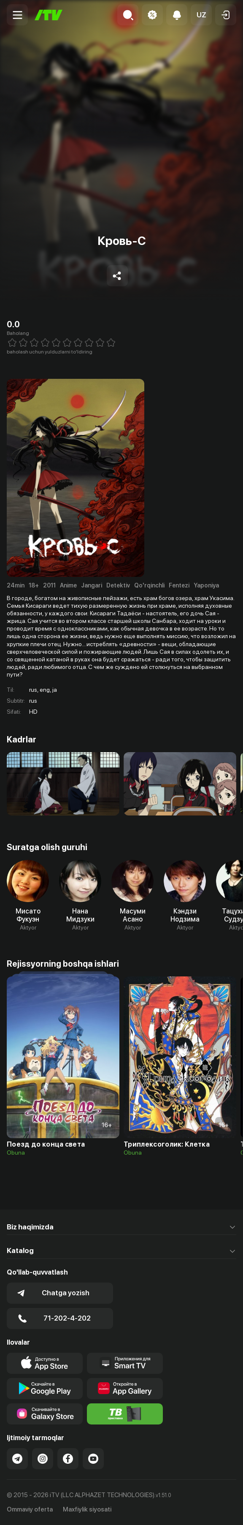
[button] (201, 14)
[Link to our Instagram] (42, 1458)
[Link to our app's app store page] (45, 1363)
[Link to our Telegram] (17, 1458)
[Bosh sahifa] (48, 15)
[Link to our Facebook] (67, 1458)
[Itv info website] (125, 1413)
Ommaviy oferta (30, 1509)
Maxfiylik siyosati (87, 1509)
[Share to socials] (117, 275)
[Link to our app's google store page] (45, 1388)
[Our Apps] (125, 1363)
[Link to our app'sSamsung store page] (45, 1413)
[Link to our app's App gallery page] (125, 1388)
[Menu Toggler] (17, 14)
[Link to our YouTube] (93, 1458)
